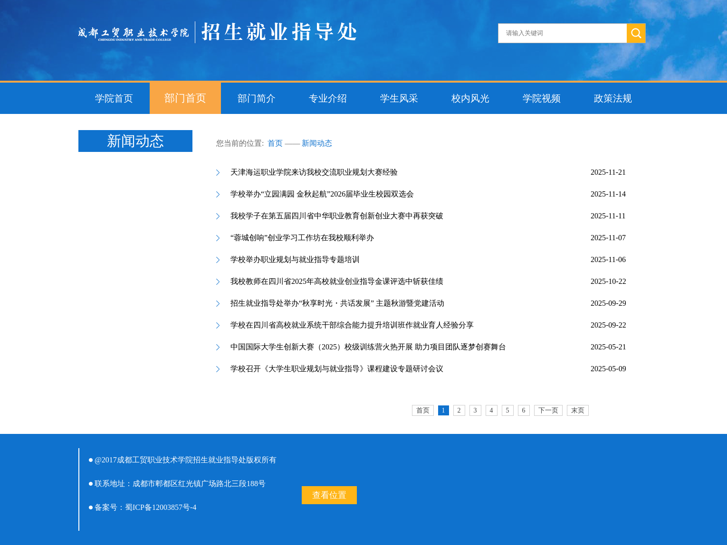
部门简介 (257, 98)
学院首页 (114, 98)
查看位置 (329, 495)
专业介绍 (328, 98)
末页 (577, 410)
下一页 (548, 410)
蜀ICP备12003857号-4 (160, 507)
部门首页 (185, 98)
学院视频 (542, 98)
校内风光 (470, 98)
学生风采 (399, 98)
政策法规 (613, 98)
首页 (275, 143)
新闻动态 (317, 143)
